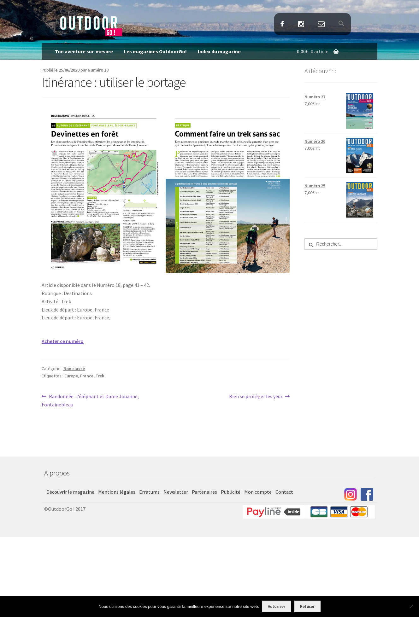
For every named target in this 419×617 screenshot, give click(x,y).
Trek (100, 376)
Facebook (282, 24)
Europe (71, 376)
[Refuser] (411, 606)
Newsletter (175, 492)
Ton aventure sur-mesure (84, 51)
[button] (341, 24)
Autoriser (276, 606)
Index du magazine (219, 51)
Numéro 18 (98, 70)
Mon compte (258, 492)
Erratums (149, 492)
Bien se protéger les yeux (256, 397)
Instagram (301, 24)
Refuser (307, 606)
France (86, 376)
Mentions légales (116, 492)
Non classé (74, 368)
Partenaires (204, 492)
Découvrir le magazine (70, 492)
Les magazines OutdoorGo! (155, 51)
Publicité (230, 492)
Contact (321, 24)
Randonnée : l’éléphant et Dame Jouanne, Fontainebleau (90, 400)
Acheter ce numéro (63, 341)
